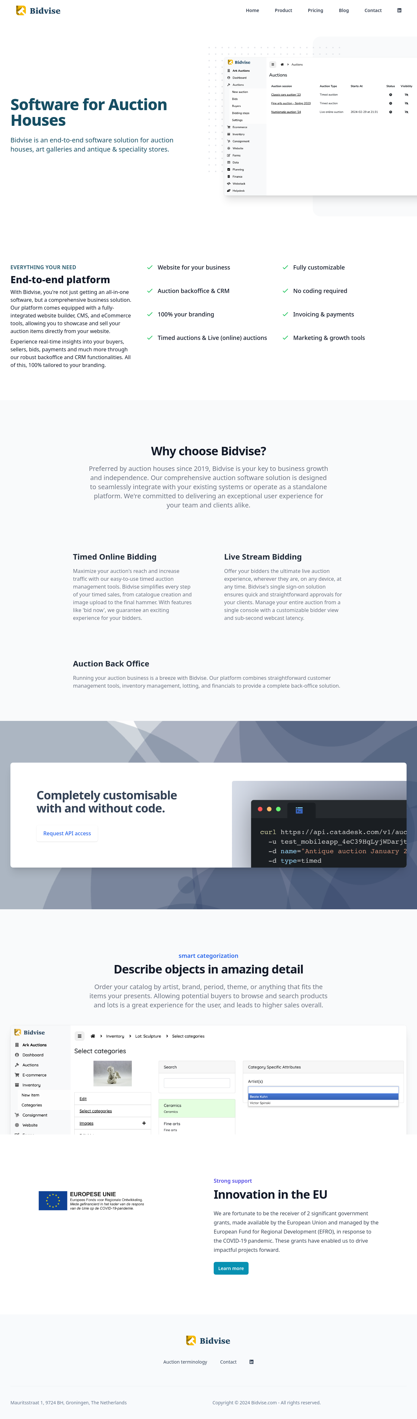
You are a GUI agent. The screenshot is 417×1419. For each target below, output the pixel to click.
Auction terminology (185, 1362)
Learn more (231, 1268)
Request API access (67, 833)
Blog (344, 10)
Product (283, 10)
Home (252, 10)
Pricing (315, 10)
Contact (373, 10)
